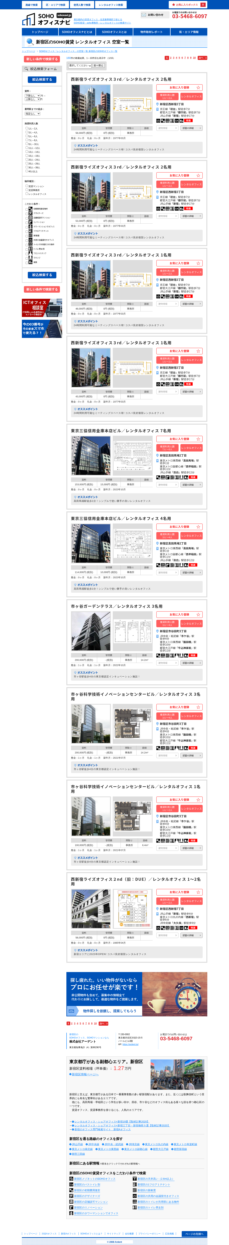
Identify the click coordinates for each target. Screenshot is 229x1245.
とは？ (91, 1233)
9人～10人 (32, 144)
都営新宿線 (180, 1149)
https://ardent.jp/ (131, 1044)
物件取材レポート (151, 32)
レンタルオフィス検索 (111, 5)
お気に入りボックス (191, 5)
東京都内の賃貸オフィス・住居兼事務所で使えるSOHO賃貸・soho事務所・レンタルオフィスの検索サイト (102, 21)
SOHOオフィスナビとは (77, 32)
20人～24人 (33, 159)
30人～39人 (33, 167)
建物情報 (163, 128)
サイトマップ (113, 1233)
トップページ (40, 32)
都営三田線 (78, 1153)
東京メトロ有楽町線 (185, 1144)
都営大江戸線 (161, 1149)
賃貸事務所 (33, 190)
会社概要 (129, 1233)
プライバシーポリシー (149, 1233)
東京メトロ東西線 (108, 1149)
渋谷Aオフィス (49, 1233)
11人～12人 (33, 148)
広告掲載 (169, 1233)
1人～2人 (32, 128)
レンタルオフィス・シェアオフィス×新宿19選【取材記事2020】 (112, 1121)
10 (194, 57)
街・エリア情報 (189, 32)
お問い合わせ (156, 15)
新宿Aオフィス (68, 1233)
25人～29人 (33, 163)
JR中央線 (93, 1144)
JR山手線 (77, 1144)
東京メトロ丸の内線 (156, 1144)
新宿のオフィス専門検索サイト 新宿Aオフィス (103, 1129)
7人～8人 (32, 140)
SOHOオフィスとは (114, 32)
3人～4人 (32, 132)
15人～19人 (33, 156)
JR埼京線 (134, 1144)
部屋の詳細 (188, 128)
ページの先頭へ (194, 1234)
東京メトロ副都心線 (136, 1149)
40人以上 (32, 171)
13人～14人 (33, 152)
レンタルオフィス (36, 194)
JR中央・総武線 (114, 1144)
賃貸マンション (35, 186)
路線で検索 (32, 5)
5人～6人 (32, 136)
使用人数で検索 (82, 5)
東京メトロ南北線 (82, 1149)
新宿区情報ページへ (85, 1074)
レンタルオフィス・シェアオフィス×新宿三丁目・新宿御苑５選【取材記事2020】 (122, 1125)
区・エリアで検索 (55, 5)
